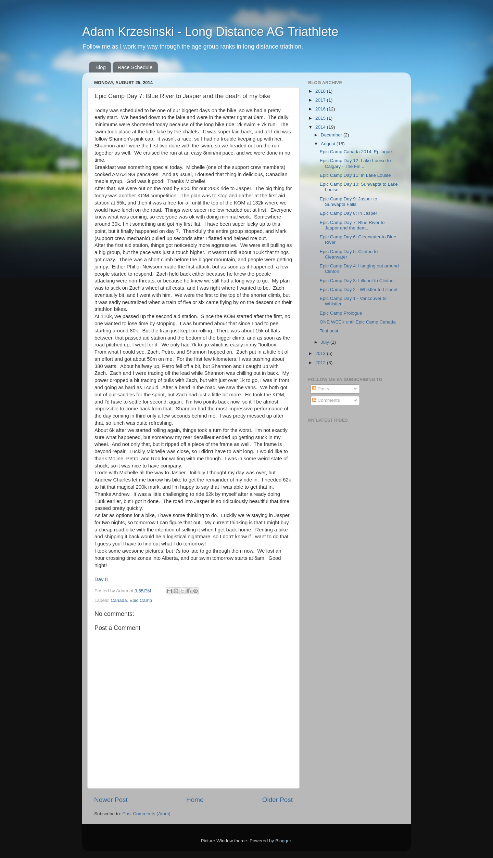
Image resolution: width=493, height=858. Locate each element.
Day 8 (101, 579)
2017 (321, 100)
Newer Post (111, 799)
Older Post (277, 799)
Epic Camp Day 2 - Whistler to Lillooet (358, 289)
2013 (321, 353)
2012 (321, 362)
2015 (321, 118)
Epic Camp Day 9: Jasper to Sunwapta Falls (348, 201)
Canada (119, 600)
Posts (320, 388)
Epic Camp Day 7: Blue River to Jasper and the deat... (352, 225)
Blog (101, 67)
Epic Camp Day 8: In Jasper (348, 213)
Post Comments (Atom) (146, 813)
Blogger (283, 840)
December (332, 134)
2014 (321, 127)
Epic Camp (140, 600)
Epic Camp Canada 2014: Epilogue (356, 151)
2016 (321, 108)
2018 (321, 91)
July (325, 342)
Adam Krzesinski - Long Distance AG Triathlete (210, 32)
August (329, 143)
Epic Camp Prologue (341, 313)
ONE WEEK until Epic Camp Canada (358, 322)
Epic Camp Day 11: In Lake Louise (355, 175)
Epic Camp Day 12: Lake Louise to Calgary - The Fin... (355, 163)
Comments (326, 400)
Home (194, 799)
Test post (329, 330)
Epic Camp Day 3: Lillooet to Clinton (357, 280)
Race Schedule (135, 67)
